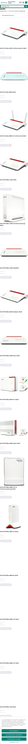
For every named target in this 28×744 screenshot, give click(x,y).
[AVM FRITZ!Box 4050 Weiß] (14, 164)
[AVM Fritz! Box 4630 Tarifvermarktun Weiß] (14, 33)
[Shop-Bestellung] (14, 15)
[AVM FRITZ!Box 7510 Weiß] (14, 691)
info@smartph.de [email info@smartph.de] (20, 2)
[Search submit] (26, 6)
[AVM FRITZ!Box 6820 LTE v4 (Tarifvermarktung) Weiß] (14, 472)
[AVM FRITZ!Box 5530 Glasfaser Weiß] (14, 296)
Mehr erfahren (6, 57)
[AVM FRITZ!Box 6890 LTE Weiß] (14, 648)
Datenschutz (13, 742)
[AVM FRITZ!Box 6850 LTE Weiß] (14, 604)
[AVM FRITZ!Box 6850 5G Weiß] (14, 560)
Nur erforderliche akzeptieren (14, 735)
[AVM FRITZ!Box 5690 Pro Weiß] (14, 384)
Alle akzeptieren (14, 731)
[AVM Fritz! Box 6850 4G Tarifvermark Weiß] (14, 120)
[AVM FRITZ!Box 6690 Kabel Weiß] (14, 428)
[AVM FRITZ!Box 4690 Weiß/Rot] (14, 252)
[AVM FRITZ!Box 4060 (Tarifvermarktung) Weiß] (14, 208)
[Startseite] (4, 2)
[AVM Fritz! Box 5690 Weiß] (14, 77)
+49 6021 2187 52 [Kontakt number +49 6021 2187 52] (23, 2)
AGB (17, 742)
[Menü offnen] (26, 2)
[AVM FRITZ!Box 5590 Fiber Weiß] (14, 340)
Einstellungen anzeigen (14, 739)
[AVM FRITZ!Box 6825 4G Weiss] (14, 516)
